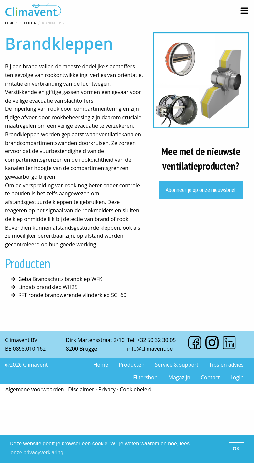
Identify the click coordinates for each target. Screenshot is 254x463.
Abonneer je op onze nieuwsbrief (201, 190)
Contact (210, 377)
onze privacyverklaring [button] (37, 452)
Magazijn (179, 377)
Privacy (107, 389)
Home (9, 22)
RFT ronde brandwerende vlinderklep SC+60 (72, 295)
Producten (27, 22)
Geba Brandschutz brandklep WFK (60, 279)
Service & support (176, 364)
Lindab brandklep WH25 (48, 287)
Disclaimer (81, 389)
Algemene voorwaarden (34, 389)
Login (237, 377)
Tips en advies (226, 364)
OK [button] (236, 448)
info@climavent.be (150, 348)
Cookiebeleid (135, 389)
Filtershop (145, 377)
